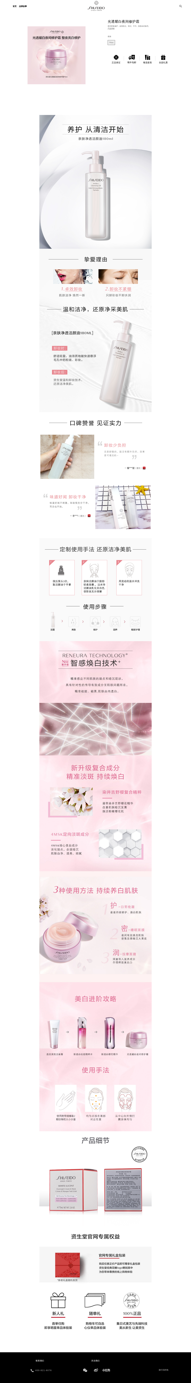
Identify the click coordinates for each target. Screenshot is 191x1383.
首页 (15, 6)
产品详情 (111, 29)
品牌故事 (23, 6)
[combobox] (164, 1370)
